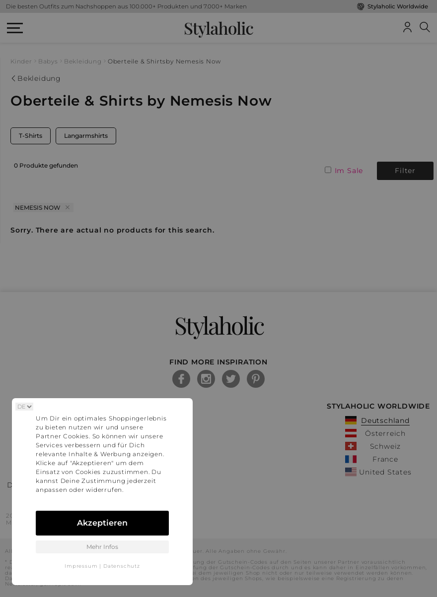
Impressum (81, 566)
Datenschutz (121, 566)
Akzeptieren (102, 523)
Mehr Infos (102, 546)
